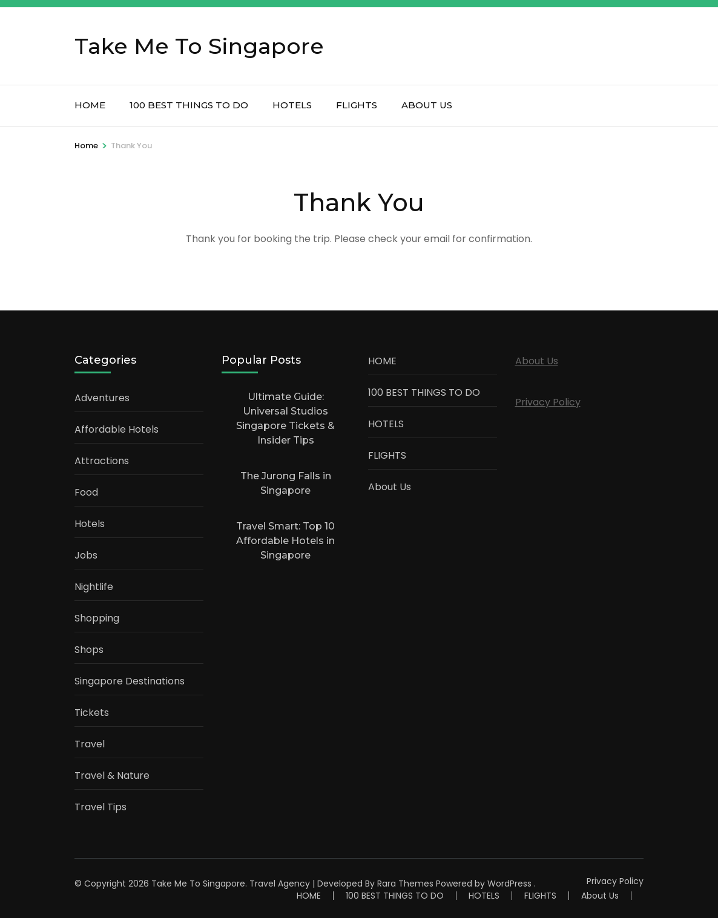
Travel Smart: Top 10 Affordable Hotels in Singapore (285, 540)
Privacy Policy (548, 402)
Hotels (89, 524)
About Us (426, 105)
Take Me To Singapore (199, 46)
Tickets (91, 713)
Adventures (102, 398)
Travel (89, 744)
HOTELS (292, 105)
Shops (89, 650)
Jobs (85, 555)
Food (86, 492)
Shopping (96, 618)
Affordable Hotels (116, 429)
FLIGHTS (356, 105)
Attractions (101, 461)
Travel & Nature (112, 775)
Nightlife (93, 587)
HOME (89, 105)
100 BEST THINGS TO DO (189, 105)
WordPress (509, 883)
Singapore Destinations (129, 681)
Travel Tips (100, 807)
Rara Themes (405, 883)
